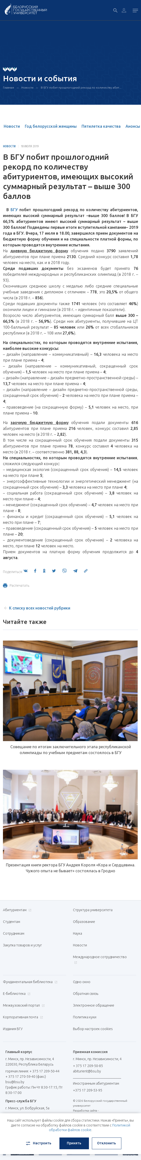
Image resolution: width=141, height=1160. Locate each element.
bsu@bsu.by (14, 1082)
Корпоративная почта (22, 1017)
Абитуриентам (16, 910)
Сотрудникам (13, 933)
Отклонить (106, 1143)
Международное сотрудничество (100, 959)
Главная (8, 87)
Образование (84, 922)
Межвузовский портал (23, 1005)
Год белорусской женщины (51, 126)
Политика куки (84, 1017)
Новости (27, 87)
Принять (74, 1143)
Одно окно (81, 982)
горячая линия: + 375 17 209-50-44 (32, 1071)
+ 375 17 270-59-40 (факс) (25, 1077)
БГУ (14, 209)
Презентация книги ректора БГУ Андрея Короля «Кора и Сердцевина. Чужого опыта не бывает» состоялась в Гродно (70, 868)
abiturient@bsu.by (87, 1071)
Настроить (38, 1143)
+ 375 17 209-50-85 (88, 1066)
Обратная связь (85, 994)
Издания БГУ (13, 1029)
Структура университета (93, 910)
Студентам (11, 922)
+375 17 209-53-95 (87, 1090)
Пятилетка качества (101, 126)
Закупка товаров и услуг (22, 945)
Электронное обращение (93, 1005)
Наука (77, 933)
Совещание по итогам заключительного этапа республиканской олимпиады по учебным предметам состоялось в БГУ (70, 750)
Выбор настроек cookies (93, 1029)
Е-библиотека (16, 994)
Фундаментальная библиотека (29, 982)
